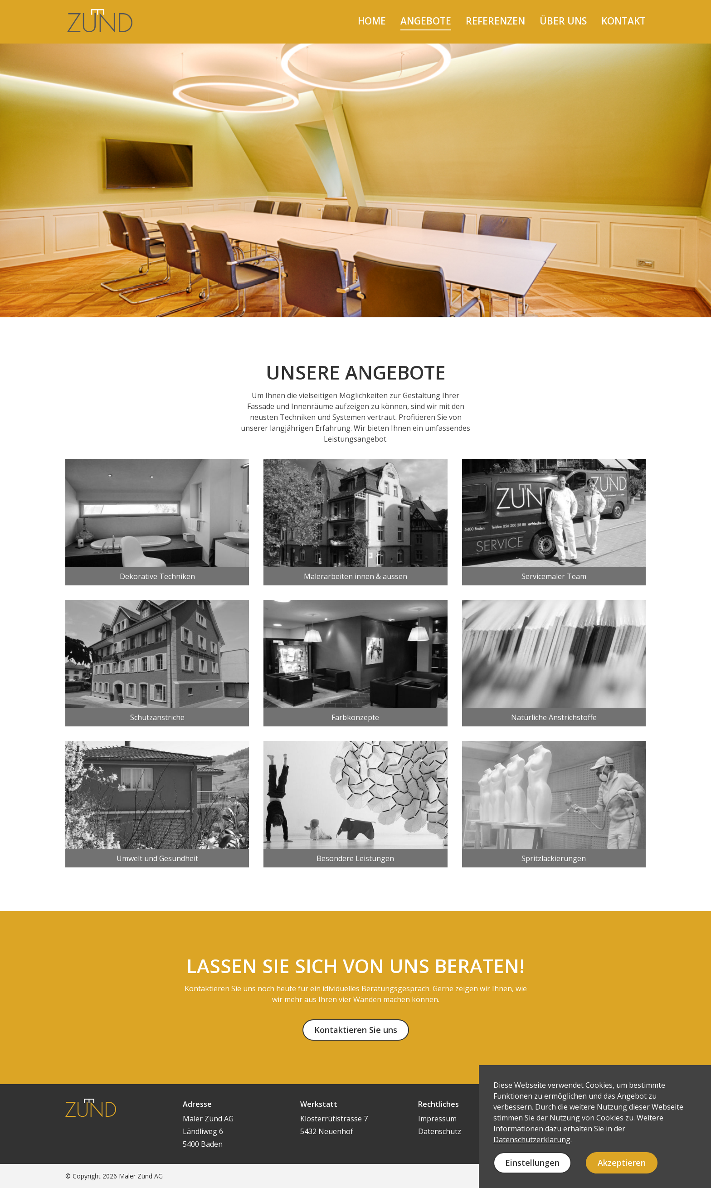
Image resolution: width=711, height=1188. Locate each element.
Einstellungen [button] (532, 1162)
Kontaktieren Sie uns (355, 1029)
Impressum (437, 1119)
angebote (425, 21)
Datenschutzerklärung (531, 1139)
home (372, 21)
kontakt (623, 21)
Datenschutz (439, 1131)
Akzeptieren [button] (622, 1162)
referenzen (495, 21)
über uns (563, 21)
